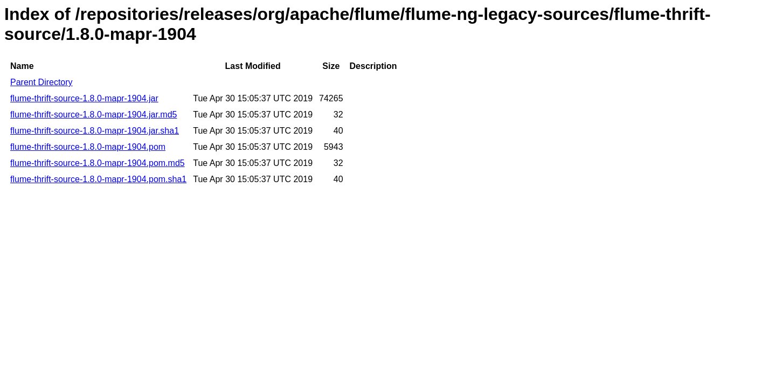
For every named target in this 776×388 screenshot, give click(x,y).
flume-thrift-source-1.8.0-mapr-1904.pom (87, 146)
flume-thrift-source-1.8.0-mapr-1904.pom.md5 (97, 163)
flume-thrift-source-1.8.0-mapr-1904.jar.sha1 (94, 130)
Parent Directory (41, 82)
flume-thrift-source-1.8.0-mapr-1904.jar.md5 (93, 114)
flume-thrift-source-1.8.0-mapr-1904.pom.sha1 (98, 179)
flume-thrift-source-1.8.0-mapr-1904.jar (84, 98)
